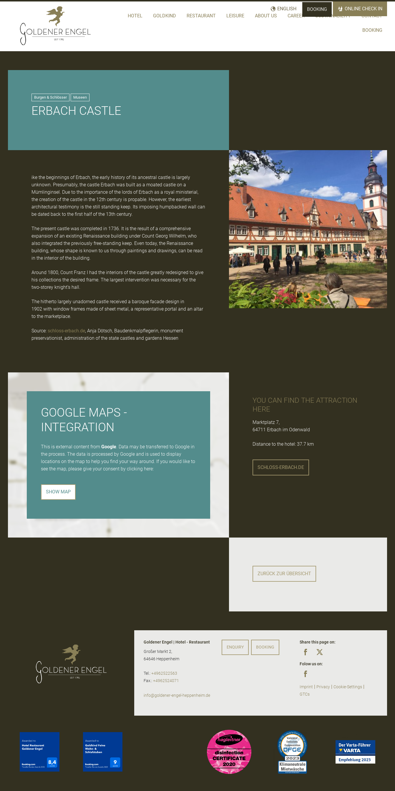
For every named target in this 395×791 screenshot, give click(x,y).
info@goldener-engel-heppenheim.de (177, 695)
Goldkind (164, 16)
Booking (317, 9)
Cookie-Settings (347, 686)
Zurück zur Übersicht (284, 573)
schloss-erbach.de (66, 331)
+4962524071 (166, 680)
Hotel (135, 16)
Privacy (323, 686)
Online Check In (363, 8)
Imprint (306, 686)
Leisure (235, 16)
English (286, 8)
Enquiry (235, 647)
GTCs (305, 694)
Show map (58, 492)
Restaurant (201, 16)
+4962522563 (164, 673)
